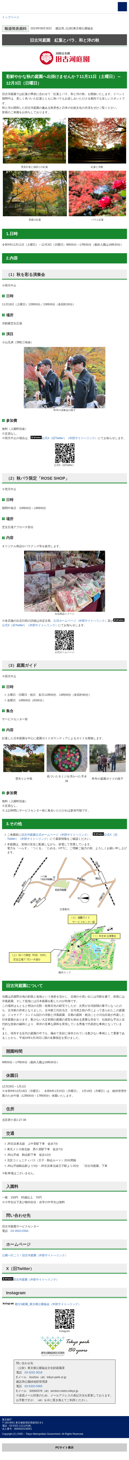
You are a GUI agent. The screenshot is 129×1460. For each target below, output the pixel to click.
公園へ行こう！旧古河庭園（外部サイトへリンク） (35, 1255)
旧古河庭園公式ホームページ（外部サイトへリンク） (55, 834)
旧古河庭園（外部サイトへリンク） (36, 1279)
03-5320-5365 (33, 1386)
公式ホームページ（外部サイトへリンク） (80, 620)
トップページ (10, 17)
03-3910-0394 (19, 1230)
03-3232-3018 (33, 1372)
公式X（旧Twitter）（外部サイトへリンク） (70, 438)
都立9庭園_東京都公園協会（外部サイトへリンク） (41, 1304)
